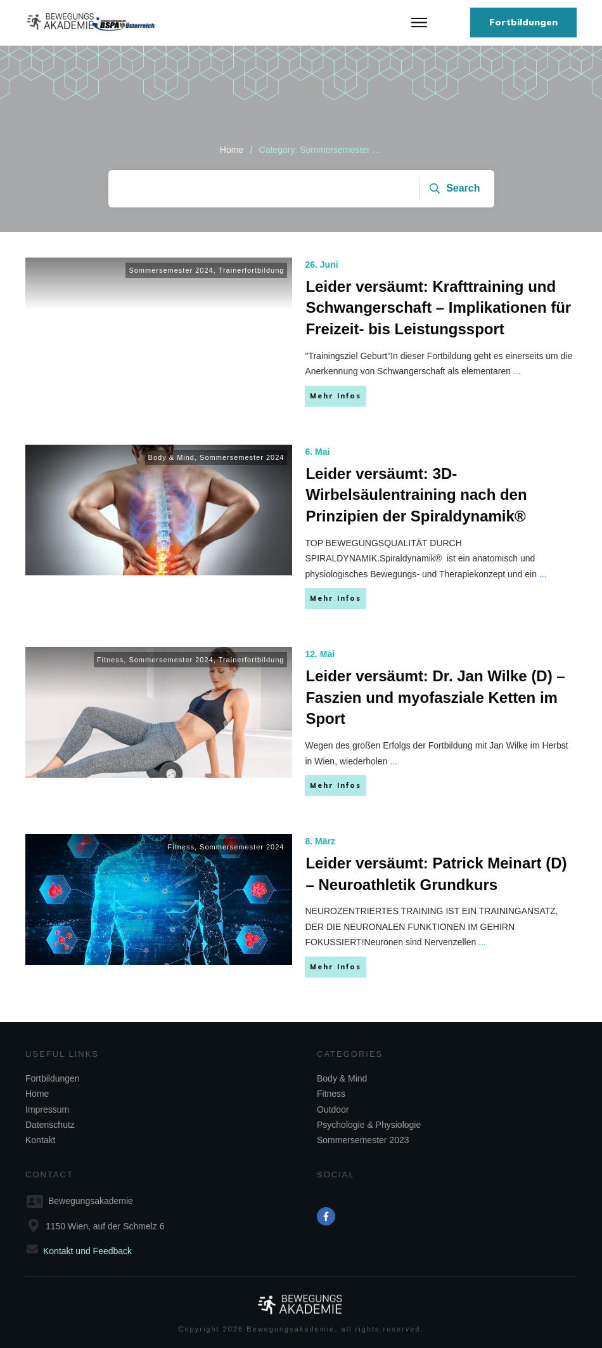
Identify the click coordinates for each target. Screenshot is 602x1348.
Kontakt (40, 1140)
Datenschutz (50, 1125)
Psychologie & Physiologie (369, 1125)
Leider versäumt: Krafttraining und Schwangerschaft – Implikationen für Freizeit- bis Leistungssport (438, 307)
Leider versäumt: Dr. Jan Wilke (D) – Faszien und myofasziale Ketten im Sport (435, 697)
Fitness (110, 660)
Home (37, 1094)
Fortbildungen (52, 1078)
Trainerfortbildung (252, 270)
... (517, 371)
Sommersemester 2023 (363, 1140)
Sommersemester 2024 (171, 270)
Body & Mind (171, 457)
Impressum (47, 1109)
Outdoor (333, 1109)
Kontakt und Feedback (87, 1251)
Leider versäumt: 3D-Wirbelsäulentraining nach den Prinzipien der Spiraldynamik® (416, 495)
